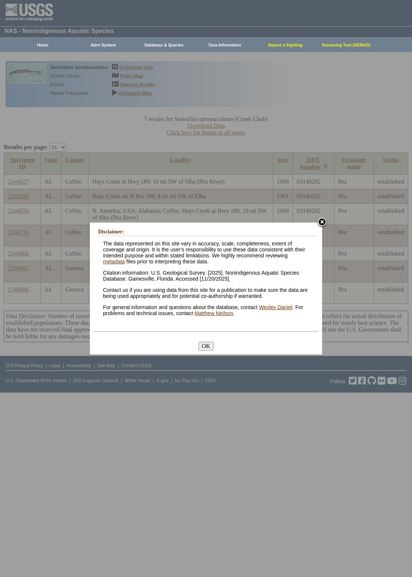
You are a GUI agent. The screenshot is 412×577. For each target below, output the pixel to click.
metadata (114, 262)
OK (206, 346)
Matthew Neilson (213, 313)
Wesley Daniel (275, 307)
